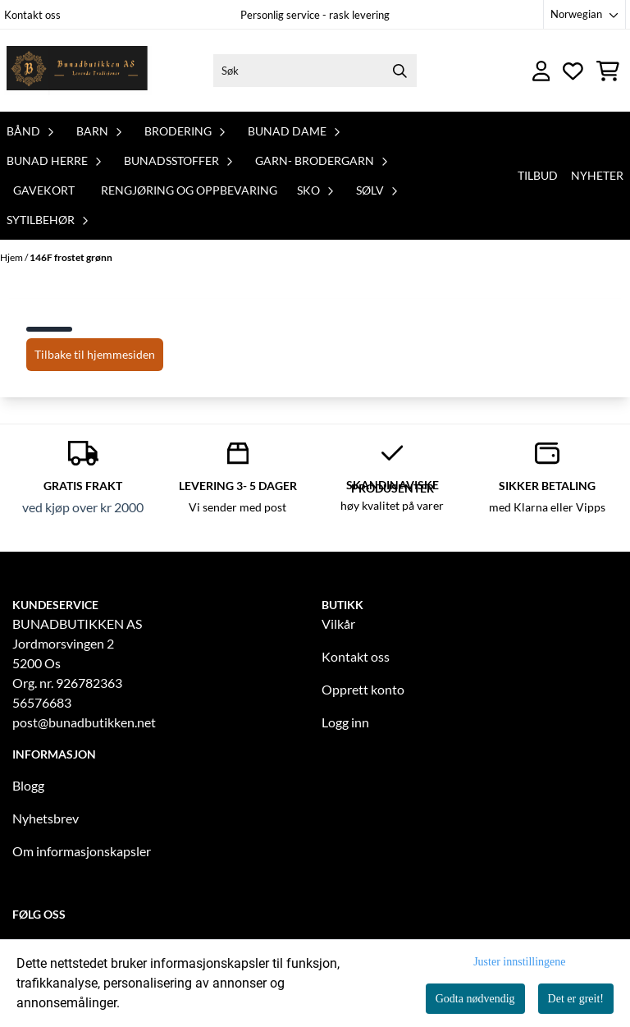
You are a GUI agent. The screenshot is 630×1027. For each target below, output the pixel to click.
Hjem (12, 257)
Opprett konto (363, 689)
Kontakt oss (32, 14)
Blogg (28, 785)
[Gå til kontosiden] (541, 71)
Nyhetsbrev (45, 818)
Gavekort (44, 190)
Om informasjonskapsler (81, 851)
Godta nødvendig (475, 999)
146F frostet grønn (71, 257)
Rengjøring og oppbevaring (189, 190)
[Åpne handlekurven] (608, 71)
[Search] (400, 70)
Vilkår (338, 623)
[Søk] (314, 70)
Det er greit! (576, 999)
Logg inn (345, 722)
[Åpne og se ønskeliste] (573, 71)
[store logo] (76, 70)
